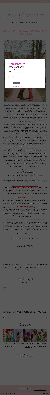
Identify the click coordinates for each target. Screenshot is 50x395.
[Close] (44, 60)
